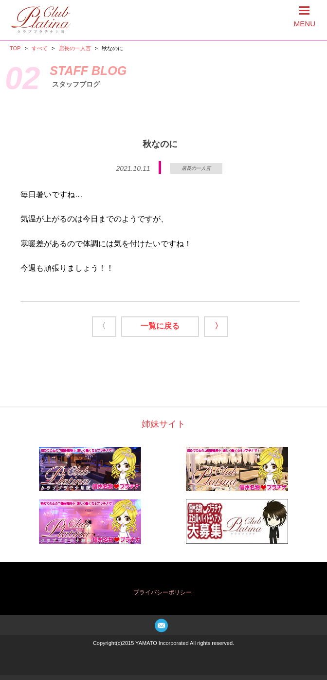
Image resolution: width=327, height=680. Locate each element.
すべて (40, 48)
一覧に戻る (160, 326)
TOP (15, 48)
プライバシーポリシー (162, 592)
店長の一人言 (75, 48)
